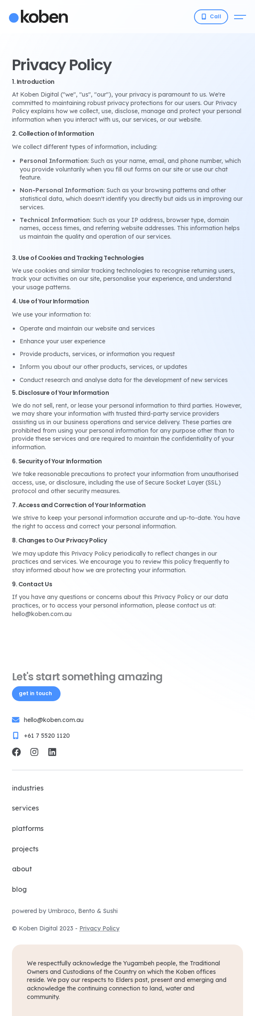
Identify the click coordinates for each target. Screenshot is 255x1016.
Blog (19, 889)
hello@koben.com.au (54, 720)
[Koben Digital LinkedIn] (52, 752)
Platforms (27, 828)
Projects (25, 849)
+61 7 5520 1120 (47, 735)
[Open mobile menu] (240, 17)
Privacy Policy (99, 928)
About (22, 869)
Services (25, 808)
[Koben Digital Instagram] (34, 752)
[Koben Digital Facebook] (16, 752)
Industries (27, 788)
